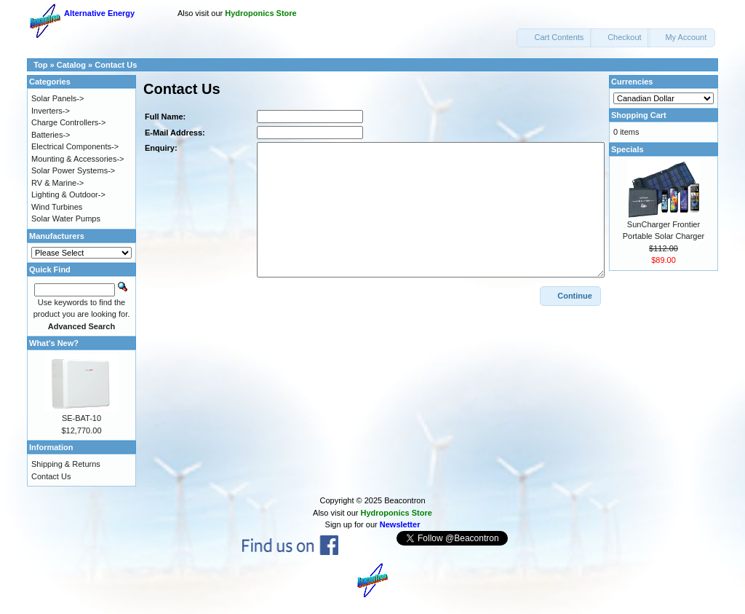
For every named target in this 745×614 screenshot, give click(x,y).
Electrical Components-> (75, 146)
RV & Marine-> (57, 182)
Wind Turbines (56, 206)
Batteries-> (51, 134)
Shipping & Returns (65, 464)
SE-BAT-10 (81, 418)
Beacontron (404, 500)
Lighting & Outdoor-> (68, 194)
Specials (627, 149)
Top (40, 64)
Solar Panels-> (57, 98)
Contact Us (116, 64)
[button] (554, 37)
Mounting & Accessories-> (77, 158)
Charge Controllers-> (68, 122)
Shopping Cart (638, 115)
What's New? (54, 343)
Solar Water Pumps (65, 218)
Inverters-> (50, 110)
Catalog (71, 64)
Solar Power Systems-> (73, 170)
